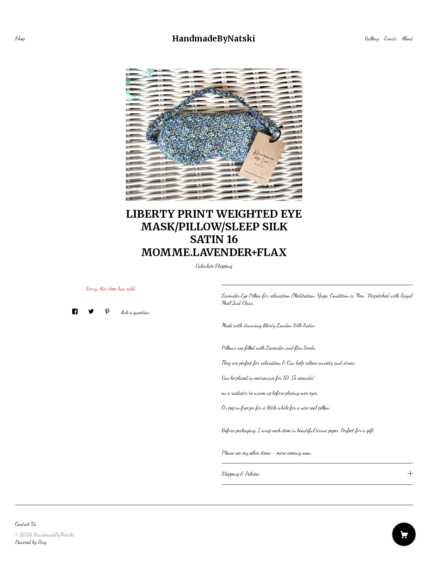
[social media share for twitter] (91, 309)
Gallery (372, 38)
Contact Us (25, 524)
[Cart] (404, 534)
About (407, 38)
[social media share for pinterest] (107, 309)
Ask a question (135, 312)
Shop (20, 38)
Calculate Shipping (214, 265)
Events (390, 38)
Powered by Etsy (30, 542)
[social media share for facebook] (75, 309)
